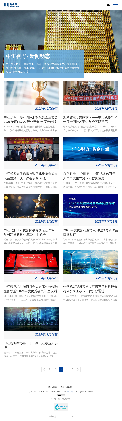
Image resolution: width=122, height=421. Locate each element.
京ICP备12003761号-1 (39, 391)
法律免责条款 (67, 387)
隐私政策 (52, 387)
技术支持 (55, 399)
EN (108, 4)
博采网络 (66, 399)
